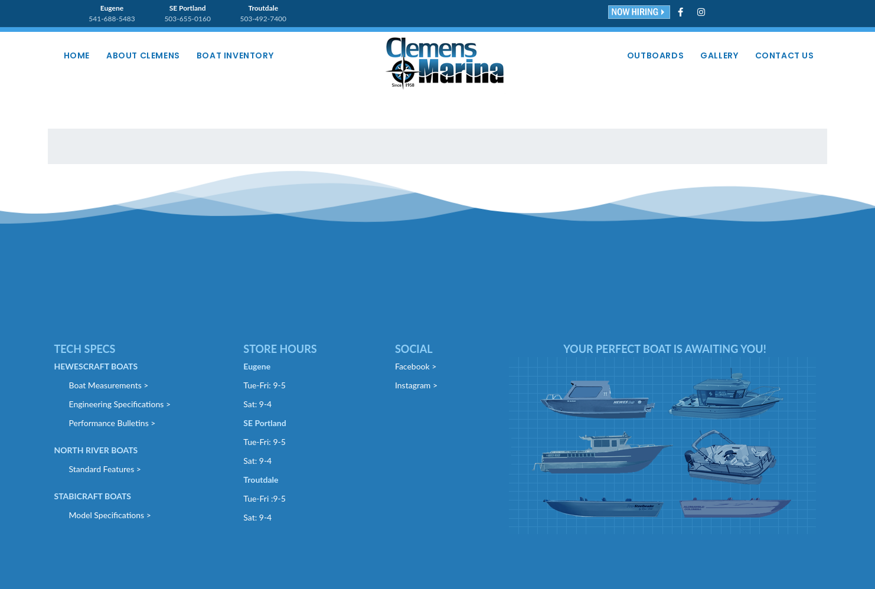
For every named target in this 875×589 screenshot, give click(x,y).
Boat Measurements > (109, 385)
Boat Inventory (235, 55)
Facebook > (415, 366)
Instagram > (416, 385)
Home (77, 55)
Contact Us (784, 55)
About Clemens (143, 55)
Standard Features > (105, 469)
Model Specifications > (110, 515)
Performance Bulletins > (112, 423)
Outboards (655, 55)
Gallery (719, 55)
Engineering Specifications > (120, 404)
